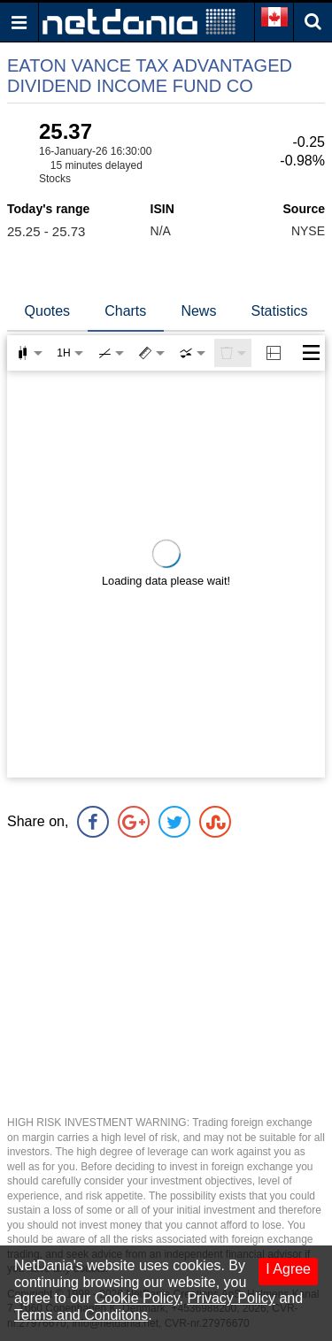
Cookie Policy (137, 1298)
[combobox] (192, 353)
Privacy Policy (231, 1298)
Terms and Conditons (81, 1314)
